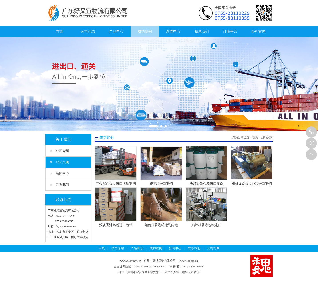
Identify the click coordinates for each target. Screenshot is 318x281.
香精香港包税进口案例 (206, 183)
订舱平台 (230, 31)
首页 (59, 31)
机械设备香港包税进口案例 (252, 183)
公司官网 (258, 31)
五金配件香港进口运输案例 (116, 183)
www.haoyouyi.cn (130, 260)
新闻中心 (173, 31)
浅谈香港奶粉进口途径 (116, 225)
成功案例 (145, 31)
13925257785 (311, 132)
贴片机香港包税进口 (206, 225)
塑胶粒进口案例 (161, 183)
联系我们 (202, 31)
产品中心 (116, 31)
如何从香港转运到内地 (161, 225)
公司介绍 (88, 31)
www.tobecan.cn (188, 260)
